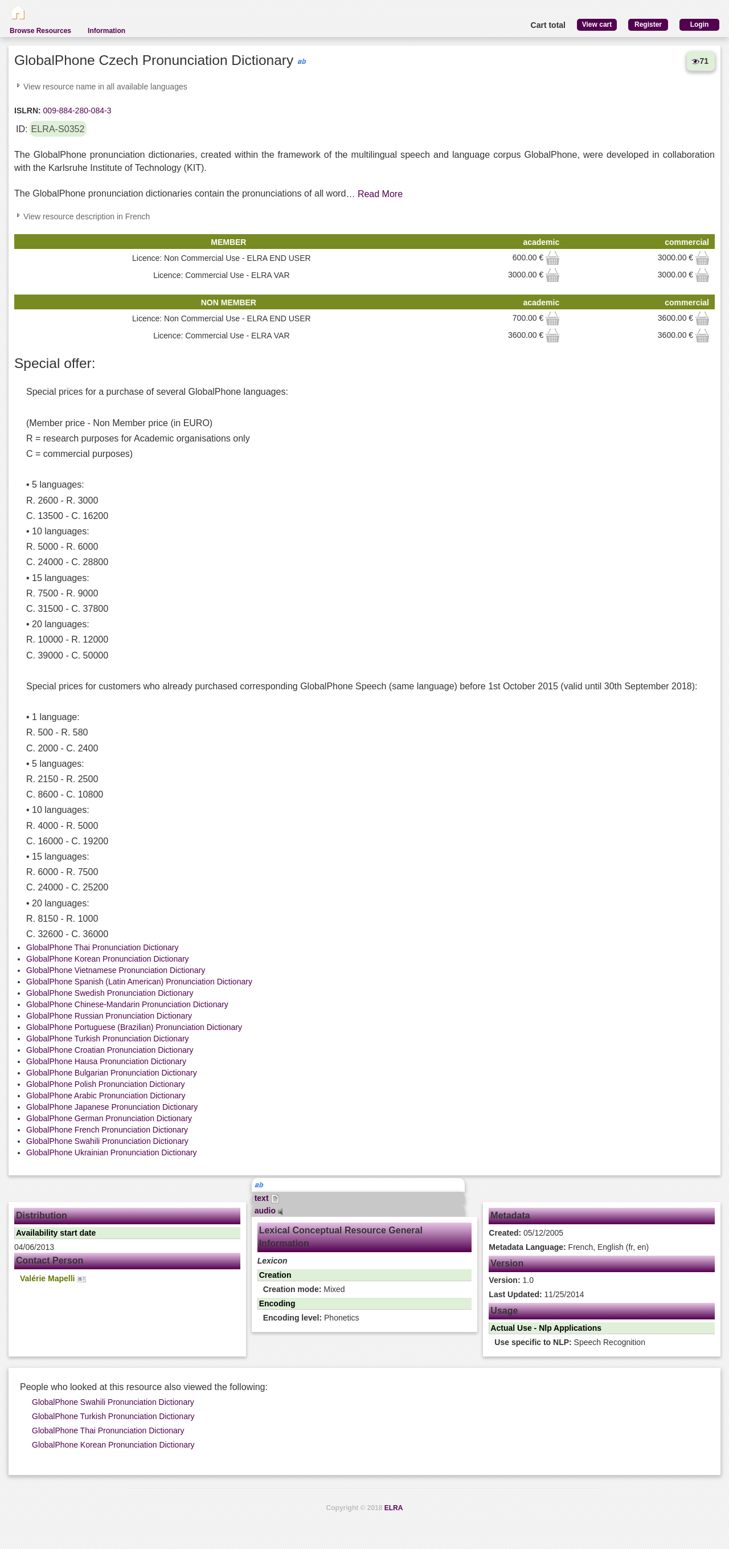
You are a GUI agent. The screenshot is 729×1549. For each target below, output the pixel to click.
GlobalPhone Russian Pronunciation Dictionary (109, 1015)
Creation (275, 1275)
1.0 (511, 1280)
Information (106, 31)
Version (506, 1263)
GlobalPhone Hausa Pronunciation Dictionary (106, 1061)
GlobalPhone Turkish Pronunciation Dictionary (107, 1038)
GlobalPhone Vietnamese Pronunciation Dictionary (115, 970)
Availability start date (56, 1232)
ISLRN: (27, 110)
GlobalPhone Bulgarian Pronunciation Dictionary (111, 1072)
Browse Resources (40, 31)
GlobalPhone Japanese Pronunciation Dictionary (112, 1106)
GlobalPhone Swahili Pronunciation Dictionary (107, 1141)
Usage (504, 1310)
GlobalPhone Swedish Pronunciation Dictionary (109, 993)
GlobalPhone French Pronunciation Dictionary (107, 1129)
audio (269, 1210)
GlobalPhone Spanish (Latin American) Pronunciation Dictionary (139, 981)
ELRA (393, 1508)
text (267, 1198)
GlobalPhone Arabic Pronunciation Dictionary (105, 1095)
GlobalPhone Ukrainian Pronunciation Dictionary (111, 1152)
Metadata (510, 1215)
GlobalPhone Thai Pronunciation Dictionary (102, 947)
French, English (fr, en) (569, 1247)
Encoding (277, 1303)
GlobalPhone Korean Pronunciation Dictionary (107, 958)
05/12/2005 (526, 1232)
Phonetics (311, 1317)
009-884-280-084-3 (76, 110)
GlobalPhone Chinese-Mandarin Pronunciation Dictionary (127, 1004)
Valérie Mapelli (53, 1279)
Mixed (304, 1289)
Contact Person (49, 1260)
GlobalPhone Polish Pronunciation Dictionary (105, 1084)
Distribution (41, 1215)
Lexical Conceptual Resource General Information (341, 1236)
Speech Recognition (569, 1342)
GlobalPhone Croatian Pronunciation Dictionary (109, 1050)
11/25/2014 (536, 1294)
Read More (380, 194)
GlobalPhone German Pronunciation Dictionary (109, 1118)
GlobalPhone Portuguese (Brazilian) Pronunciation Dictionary (134, 1027)
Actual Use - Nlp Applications (545, 1328)
